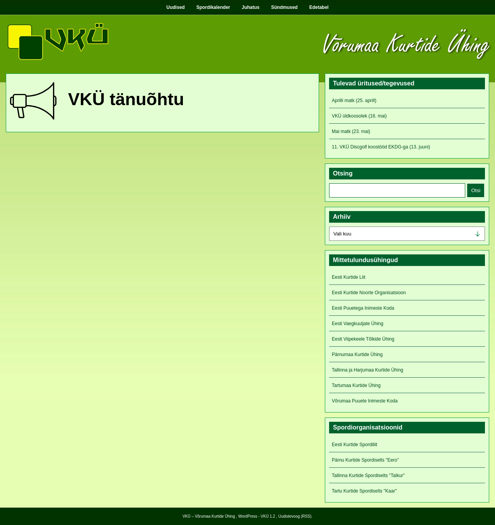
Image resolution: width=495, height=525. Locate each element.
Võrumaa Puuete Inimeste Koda (365, 401)
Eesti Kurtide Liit (348, 277)
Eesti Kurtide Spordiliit (354, 444)
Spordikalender (213, 7)
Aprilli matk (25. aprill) (354, 100)
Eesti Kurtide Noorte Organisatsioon (369, 292)
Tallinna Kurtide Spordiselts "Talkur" (368, 475)
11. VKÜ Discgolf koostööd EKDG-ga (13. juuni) (381, 147)
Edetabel (319, 7)
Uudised (175, 7)
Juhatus (250, 7)
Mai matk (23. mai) (351, 131)
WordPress (247, 516)
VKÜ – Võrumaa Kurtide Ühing (209, 516)
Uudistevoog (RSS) (295, 516)
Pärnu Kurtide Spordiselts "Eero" (365, 460)
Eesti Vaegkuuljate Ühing (357, 323)
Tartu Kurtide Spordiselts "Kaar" (364, 491)
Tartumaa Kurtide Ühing (356, 385)
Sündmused (284, 7)
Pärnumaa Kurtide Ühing (357, 354)
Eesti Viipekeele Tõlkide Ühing (363, 339)
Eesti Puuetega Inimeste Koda (363, 308)
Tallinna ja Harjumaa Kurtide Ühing (367, 370)
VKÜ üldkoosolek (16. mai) (359, 116)
